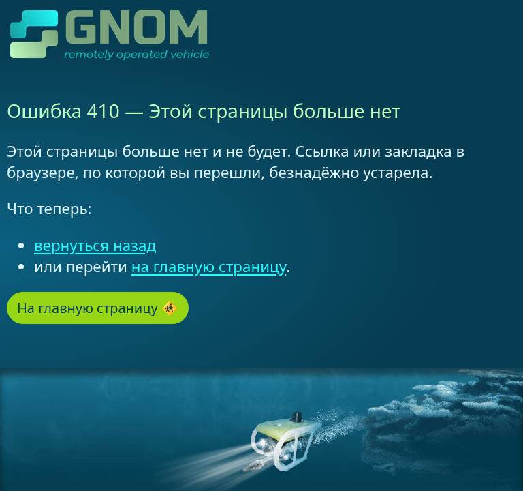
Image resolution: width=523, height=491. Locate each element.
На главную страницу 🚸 (97, 308)
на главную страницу (209, 266)
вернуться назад (95, 245)
